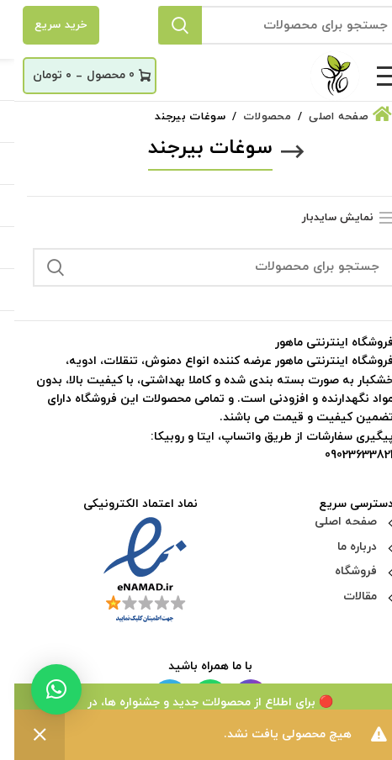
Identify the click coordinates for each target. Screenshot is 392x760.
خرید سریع (46, 25)
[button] (42, 689)
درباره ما (343, 547)
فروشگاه (341, 571)
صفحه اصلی (331, 522)
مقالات (346, 596)
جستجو (166, 25)
